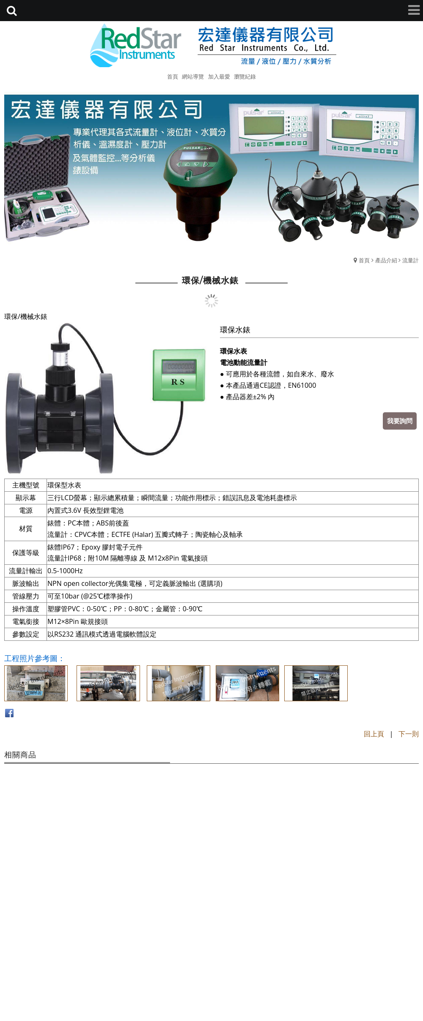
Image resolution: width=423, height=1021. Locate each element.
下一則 (408, 733)
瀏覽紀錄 (245, 76)
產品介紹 (386, 260)
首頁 (364, 260)
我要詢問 (399, 421)
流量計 (410, 260)
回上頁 (374, 733)
